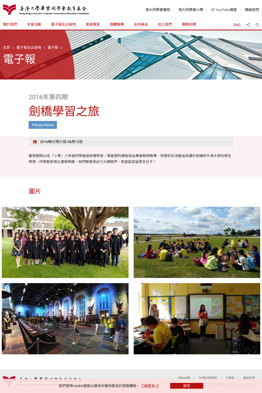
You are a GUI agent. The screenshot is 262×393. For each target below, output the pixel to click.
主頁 (6, 47)
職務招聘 (189, 24)
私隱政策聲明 (208, 378)
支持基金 (141, 24)
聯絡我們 (252, 9)
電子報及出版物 (63, 24)
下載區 (230, 378)
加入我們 (165, 24)
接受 (186, 385)
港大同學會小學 (190, 9)
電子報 (53, 47)
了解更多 (148, 385)
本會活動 (34, 24)
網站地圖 (184, 378)
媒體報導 (117, 24)
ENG (237, 24)
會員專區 (93, 24)
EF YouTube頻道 (224, 9)
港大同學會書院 (157, 9)
